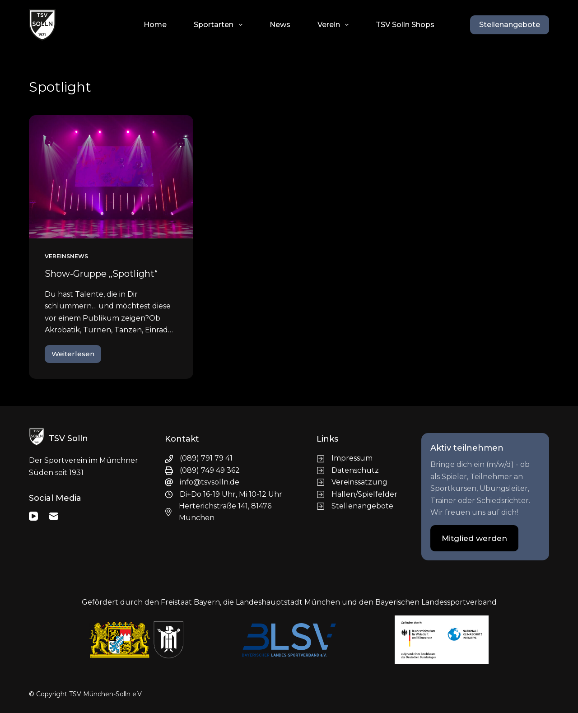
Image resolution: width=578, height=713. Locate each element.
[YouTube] (33, 516)
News (280, 24)
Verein (334, 24)
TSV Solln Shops (405, 24)
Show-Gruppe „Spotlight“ (101, 273)
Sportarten (220, 24)
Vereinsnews (66, 256)
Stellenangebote (509, 24)
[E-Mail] (53, 516)
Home (155, 24)
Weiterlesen (76, 356)
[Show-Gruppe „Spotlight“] (111, 176)
